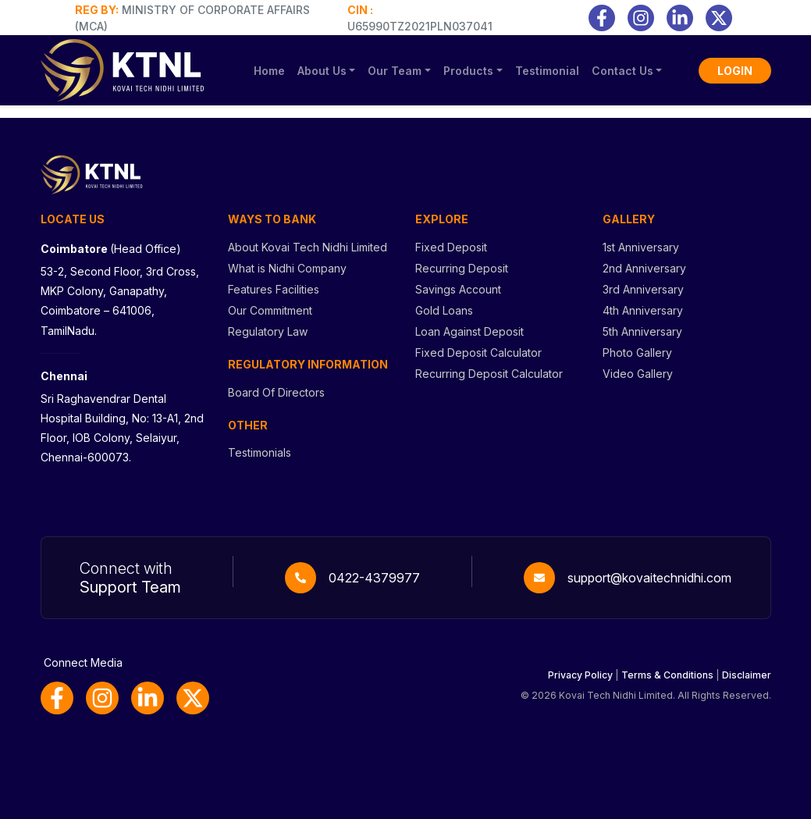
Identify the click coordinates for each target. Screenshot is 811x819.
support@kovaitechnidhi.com (649, 578)
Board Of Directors (276, 392)
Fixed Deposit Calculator (478, 352)
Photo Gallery (637, 352)
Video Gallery (638, 373)
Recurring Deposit (461, 268)
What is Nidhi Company (287, 268)
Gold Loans (444, 310)
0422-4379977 (374, 578)
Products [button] (468, 70)
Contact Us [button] (622, 70)
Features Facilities (273, 289)
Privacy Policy (580, 675)
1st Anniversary (641, 247)
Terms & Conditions (667, 675)
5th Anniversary (642, 331)
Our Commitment (270, 310)
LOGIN (734, 70)
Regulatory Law (268, 331)
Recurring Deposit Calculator (489, 373)
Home (269, 70)
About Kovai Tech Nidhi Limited (307, 247)
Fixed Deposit (451, 247)
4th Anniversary (643, 310)
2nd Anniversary (644, 268)
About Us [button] (322, 70)
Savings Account (458, 289)
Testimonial (547, 70)
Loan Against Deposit (469, 331)
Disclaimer (746, 675)
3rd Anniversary (643, 289)
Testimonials (259, 452)
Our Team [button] (395, 70)
